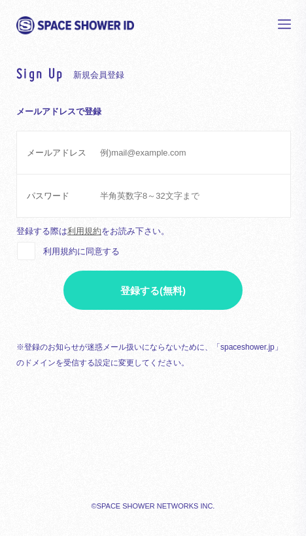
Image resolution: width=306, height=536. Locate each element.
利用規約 (84, 231)
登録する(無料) (153, 290)
